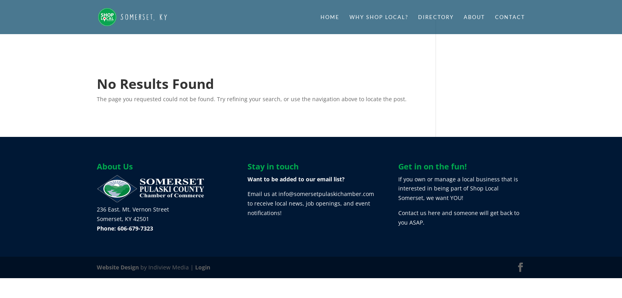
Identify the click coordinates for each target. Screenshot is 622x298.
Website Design (118, 267)
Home (330, 17)
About (474, 17)
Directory (436, 17)
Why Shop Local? (378, 17)
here (434, 213)
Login (202, 267)
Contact (510, 17)
